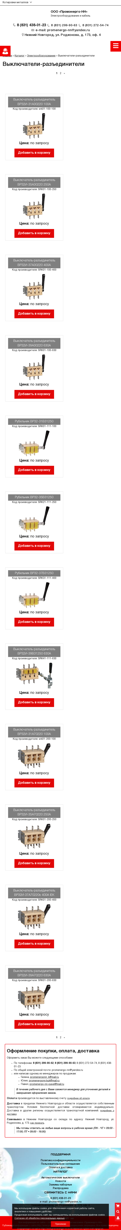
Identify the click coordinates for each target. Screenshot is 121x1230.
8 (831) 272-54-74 (96, 26)
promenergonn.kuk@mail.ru (44, 1082)
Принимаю (60, 1224)
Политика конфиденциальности (60, 1160)
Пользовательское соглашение (60, 1164)
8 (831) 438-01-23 (31, 26)
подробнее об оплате (78, 1099)
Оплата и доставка (60, 1167)
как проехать (37, 1124)
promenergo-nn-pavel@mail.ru (47, 1085)
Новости (60, 1181)
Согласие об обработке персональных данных (39, 1218)
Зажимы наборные (60, 1185)
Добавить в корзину (34, 153)
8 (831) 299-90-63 (64, 26)
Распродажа (60, 1188)
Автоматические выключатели (60, 1178)
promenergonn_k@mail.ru (44, 1078)
